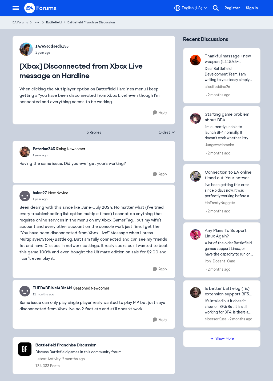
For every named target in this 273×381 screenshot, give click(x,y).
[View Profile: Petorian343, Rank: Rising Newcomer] (24, 151)
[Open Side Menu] (16, 8)
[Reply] (160, 112)
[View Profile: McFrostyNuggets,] (195, 176)
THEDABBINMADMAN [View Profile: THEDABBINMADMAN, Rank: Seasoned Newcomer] (52, 288)
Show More (222, 338)
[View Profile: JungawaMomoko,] (195, 118)
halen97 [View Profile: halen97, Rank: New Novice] (40, 192)
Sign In (252, 8)
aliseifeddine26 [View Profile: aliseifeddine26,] (217, 86)
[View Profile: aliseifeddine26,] (195, 60)
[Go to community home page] (40, 8)
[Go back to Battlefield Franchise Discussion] (78, 345)
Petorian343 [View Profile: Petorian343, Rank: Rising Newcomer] (44, 148)
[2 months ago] (218, 95)
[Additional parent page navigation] (37, 22)
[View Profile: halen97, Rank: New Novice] (24, 196)
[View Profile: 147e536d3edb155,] (26, 49)
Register (232, 8)
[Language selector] (190, 8)
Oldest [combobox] (167, 132)
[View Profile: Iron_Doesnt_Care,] (195, 234)
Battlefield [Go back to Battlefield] (54, 22)
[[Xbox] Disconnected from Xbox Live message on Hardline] (59, 155)
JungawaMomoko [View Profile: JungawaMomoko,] (219, 144)
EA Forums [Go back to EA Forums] (20, 22)
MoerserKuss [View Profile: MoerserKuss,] (216, 319)
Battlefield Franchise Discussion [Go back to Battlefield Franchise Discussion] (91, 22)
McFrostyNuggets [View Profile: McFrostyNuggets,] (220, 202)
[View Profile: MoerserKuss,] (195, 292)
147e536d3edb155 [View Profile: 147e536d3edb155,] (52, 46)
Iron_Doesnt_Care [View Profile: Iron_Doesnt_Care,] (220, 260)
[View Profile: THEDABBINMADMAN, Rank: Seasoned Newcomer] (24, 291)
